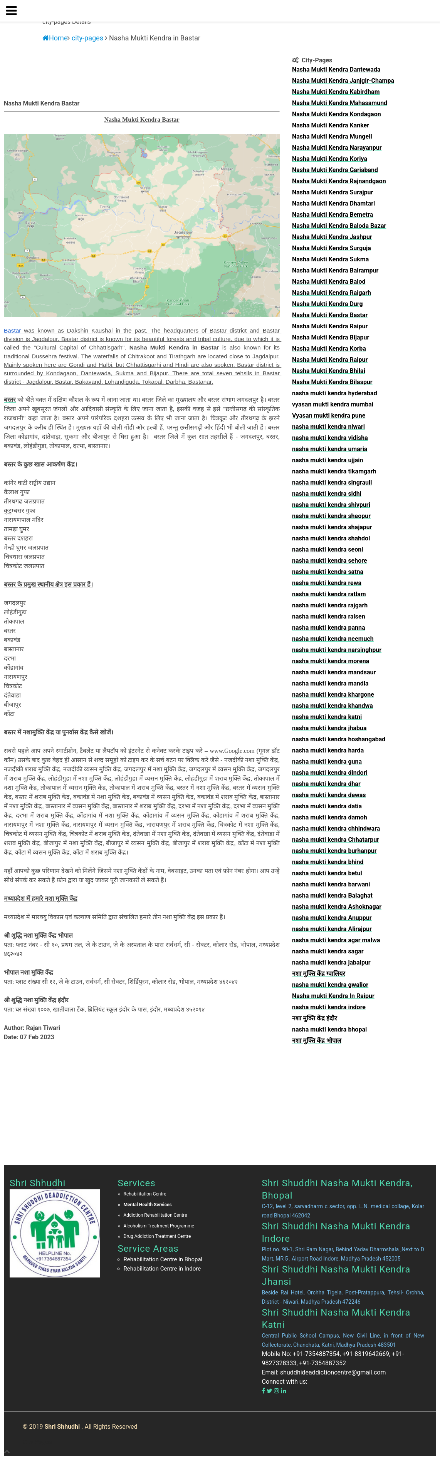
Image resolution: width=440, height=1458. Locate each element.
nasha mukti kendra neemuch (333, 638)
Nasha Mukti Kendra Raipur (330, 326)
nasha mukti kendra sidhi (326, 493)
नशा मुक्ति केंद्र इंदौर (314, 1018)
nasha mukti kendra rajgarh (330, 605)
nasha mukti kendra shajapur (332, 527)
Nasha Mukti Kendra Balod (328, 281)
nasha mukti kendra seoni (327, 549)
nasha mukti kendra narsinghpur (336, 650)
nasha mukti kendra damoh (329, 817)
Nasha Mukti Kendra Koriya (329, 158)
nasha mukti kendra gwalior (330, 984)
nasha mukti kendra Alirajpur (332, 929)
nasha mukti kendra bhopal (329, 1029)
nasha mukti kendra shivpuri (331, 504)
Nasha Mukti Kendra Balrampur (335, 270)
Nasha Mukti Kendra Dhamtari (333, 203)
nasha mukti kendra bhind (328, 862)
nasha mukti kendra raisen (328, 616)
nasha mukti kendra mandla (330, 683)
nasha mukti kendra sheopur (331, 516)
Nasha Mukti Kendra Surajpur (332, 192)
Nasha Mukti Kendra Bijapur (330, 337)
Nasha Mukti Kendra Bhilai (328, 371)
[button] (14, 11)
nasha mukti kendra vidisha (330, 437)
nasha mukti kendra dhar (326, 784)
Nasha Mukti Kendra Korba (329, 348)
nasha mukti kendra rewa (326, 583)
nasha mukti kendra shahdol (331, 538)
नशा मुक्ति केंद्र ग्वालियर (318, 973)
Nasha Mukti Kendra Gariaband (335, 170)
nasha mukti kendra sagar (328, 951)
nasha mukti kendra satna (327, 571)
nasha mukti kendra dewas (329, 795)
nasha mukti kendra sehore (329, 560)
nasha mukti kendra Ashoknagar (336, 906)
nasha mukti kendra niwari (328, 426)
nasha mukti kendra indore (329, 1007)
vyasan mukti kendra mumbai (332, 404)
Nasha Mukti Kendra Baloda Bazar (339, 225)
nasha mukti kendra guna (327, 761)
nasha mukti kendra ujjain (327, 460)
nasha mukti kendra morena (330, 661)
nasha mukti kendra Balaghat (332, 895)
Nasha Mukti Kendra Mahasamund (339, 103)
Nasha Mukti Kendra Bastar (330, 315)
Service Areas (148, 1248)
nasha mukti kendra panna (328, 627)
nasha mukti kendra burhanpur (334, 850)
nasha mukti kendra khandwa (332, 705)
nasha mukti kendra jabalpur (331, 962)
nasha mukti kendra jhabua (329, 728)
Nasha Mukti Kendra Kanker (330, 125)
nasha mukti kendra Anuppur (332, 917)
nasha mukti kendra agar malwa (336, 940)
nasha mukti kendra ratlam (329, 594)
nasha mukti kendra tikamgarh (334, 471)
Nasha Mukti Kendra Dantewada (336, 69)
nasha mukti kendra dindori (330, 772)
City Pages (37, 1442)
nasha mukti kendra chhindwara (336, 828)
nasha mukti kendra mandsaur (334, 672)
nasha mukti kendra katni (327, 717)
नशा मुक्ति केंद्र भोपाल (316, 1040)
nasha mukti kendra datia (327, 806)
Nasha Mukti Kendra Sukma (330, 259)
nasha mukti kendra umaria (329, 449)
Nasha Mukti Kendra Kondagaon (336, 114)
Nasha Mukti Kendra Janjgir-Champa (343, 80)
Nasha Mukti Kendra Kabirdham (336, 91)
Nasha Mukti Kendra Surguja (331, 248)
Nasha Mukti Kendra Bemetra (332, 214)
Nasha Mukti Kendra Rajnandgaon (339, 181)
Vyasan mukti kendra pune (328, 415)
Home (54, 38)
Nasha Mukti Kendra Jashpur (332, 237)
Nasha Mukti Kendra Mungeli (332, 136)
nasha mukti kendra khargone (333, 694)
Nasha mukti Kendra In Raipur (333, 996)
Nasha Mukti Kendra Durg (327, 304)
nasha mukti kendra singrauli (332, 482)
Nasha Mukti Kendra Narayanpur (337, 147)
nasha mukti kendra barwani (331, 884)
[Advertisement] (361, 1101)
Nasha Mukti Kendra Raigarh (331, 292)
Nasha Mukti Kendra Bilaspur (332, 382)
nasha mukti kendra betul (327, 873)
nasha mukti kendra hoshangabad (338, 739)
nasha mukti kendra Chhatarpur (335, 839)
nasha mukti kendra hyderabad (334, 393)
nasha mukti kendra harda (328, 750)
